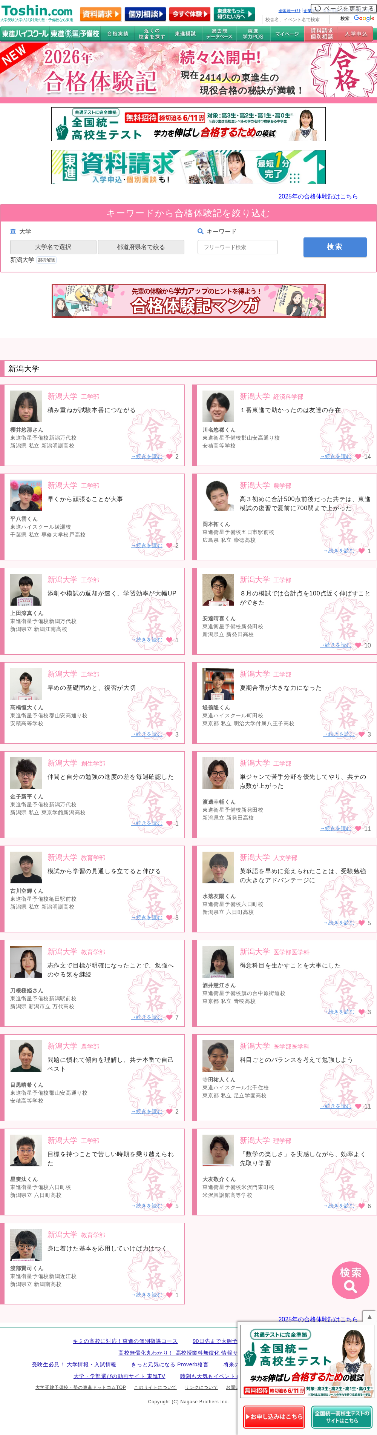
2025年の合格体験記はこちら (318, 196)
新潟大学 (34, 260)
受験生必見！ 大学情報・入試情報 (74, 1364)
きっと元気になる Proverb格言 (169, 1364)
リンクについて (201, 1387)
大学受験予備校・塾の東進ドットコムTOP (80, 1387)
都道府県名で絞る (141, 247)
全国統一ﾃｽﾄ (290, 10)
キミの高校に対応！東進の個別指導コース (125, 1341)
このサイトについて (155, 1387)
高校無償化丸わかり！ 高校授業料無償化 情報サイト (183, 1353)
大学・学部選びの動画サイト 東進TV (120, 1376)
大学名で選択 (53, 247)
